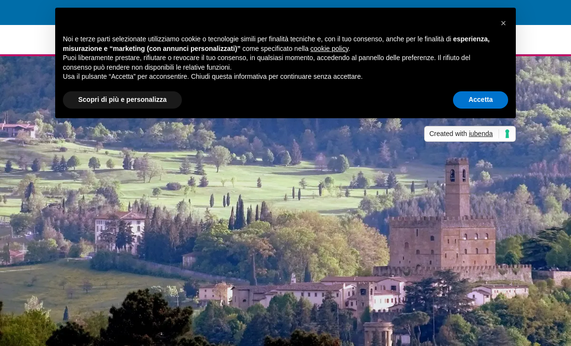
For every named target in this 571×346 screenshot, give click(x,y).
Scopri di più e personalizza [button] (122, 99)
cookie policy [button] (329, 48)
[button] (503, 23)
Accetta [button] (480, 99)
